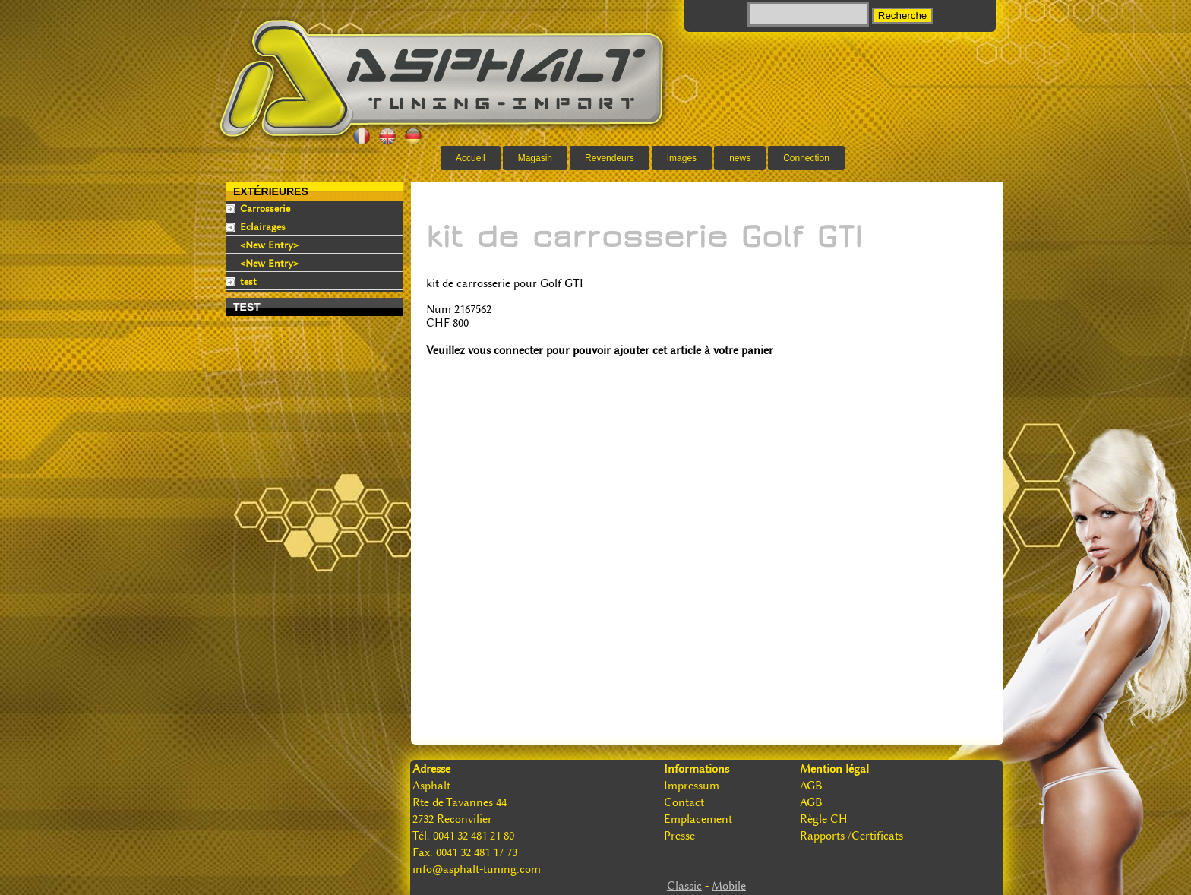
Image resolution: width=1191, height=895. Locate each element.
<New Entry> (269, 245)
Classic (684, 886)
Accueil (470, 158)
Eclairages (263, 226)
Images (682, 158)
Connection (806, 158)
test (248, 281)
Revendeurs (609, 158)
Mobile (729, 886)
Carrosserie (265, 208)
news (739, 158)
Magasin (535, 158)
